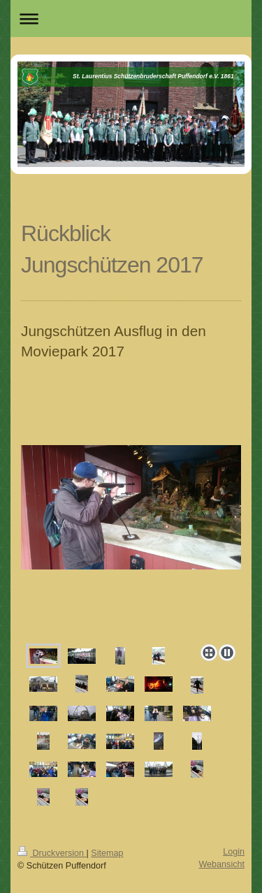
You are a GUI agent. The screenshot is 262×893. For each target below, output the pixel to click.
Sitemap (107, 853)
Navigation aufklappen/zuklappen (131, 18)
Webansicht (221, 864)
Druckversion (51, 853)
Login (234, 852)
